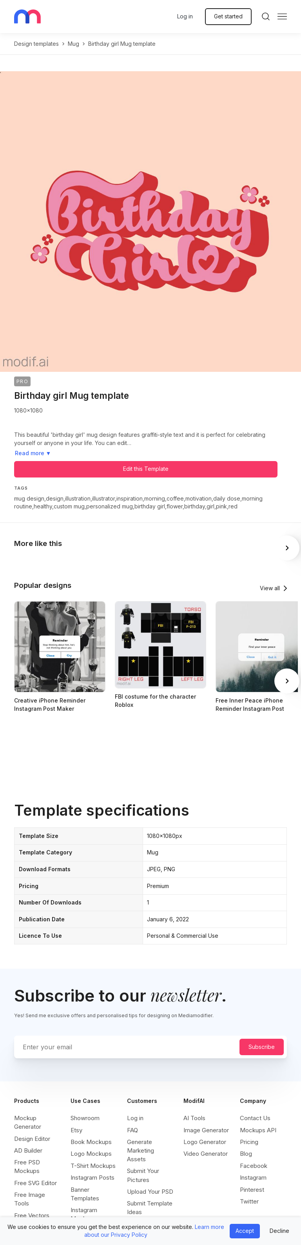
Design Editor (32, 1138)
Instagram (253, 1177)
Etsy (76, 1130)
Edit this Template (146, 468)
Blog (246, 1153)
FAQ (132, 1130)
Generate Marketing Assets (140, 1150)
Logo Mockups (91, 1153)
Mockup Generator (27, 1122)
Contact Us (255, 1118)
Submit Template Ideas (149, 1208)
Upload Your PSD (150, 1191)
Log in (185, 16)
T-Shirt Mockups (93, 1165)
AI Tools (194, 1118)
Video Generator (205, 1153)
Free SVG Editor (35, 1183)
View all (270, 588)
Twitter (249, 1201)
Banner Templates (85, 1194)
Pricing (249, 1142)
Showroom (85, 1118)
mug (73, 43)
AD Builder (28, 1150)
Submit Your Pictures (143, 1175)
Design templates (36, 43)
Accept (245, 1230)
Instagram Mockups (84, 1214)
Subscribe (261, 1046)
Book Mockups (91, 1142)
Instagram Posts (92, 1177)
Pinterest (252, 1189)
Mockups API (258, 1130)
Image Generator (206, 1130)
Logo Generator (204, 1142)
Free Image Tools (29, 1199)
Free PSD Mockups (27, 1167)
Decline (279, 1230)
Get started (228, 16)
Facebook (253, 1165)
